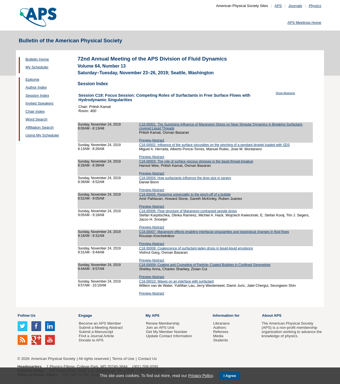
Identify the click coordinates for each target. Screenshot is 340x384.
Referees (221, 332)
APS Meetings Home (304, 22)
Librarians (221, 323)
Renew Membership (163, 323)
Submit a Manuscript (96, 332)
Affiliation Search (39, 127)
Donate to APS (91, 340)
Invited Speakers (39, 103)
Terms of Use (123, 359)
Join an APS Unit (160, 327)
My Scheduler (36, 67)
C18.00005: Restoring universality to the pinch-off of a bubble (184, 194)
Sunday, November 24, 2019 (99, 124)
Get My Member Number (166, 332)
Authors (219, 327)
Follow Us (26, 315)
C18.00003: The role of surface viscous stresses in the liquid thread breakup (196, 161)
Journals (295, 6)
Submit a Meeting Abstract (101, 327)
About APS (271, 315)
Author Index (36, 87)
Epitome (32, 79)
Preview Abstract (151, 140)
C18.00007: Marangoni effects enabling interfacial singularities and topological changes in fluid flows (214, 232)
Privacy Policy (200, 375)
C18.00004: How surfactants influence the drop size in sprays (185, 178)
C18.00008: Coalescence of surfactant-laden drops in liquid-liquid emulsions (196, 248)
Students (220, 340)
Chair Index (35, 111)
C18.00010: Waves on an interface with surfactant (176, 281)
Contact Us (147, 359)
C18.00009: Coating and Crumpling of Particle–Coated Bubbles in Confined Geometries (204, 265)
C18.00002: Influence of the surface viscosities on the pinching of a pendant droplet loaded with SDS (214, 145)
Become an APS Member (100, 323)
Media (218, 336)
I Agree (229, 376)
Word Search (36, 119)
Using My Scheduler (42, 135)
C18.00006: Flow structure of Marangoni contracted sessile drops (188, 211)
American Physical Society (53, 359)
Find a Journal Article (96, 336)
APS (278, 6)
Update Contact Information (169, 336)
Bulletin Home (37, 59)
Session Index (37, 95)
